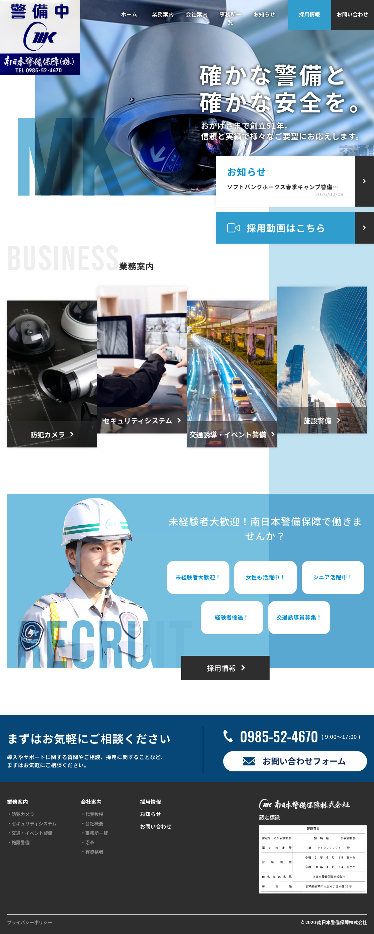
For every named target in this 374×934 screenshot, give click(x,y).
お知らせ (265, 14)
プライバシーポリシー (29, 922)
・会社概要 (92, 824)
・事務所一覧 (94, 833)
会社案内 (197, 14)
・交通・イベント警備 (29, 833)
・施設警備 (18, 842)
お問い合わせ (352, 14)
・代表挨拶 (92, 814)
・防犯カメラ (20, 814)
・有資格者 (92, 852)
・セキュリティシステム (32, 824)
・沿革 (87, 842)
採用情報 (309, 14)
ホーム (129, 14)
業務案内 (163, 14)
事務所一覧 (231, 18)
